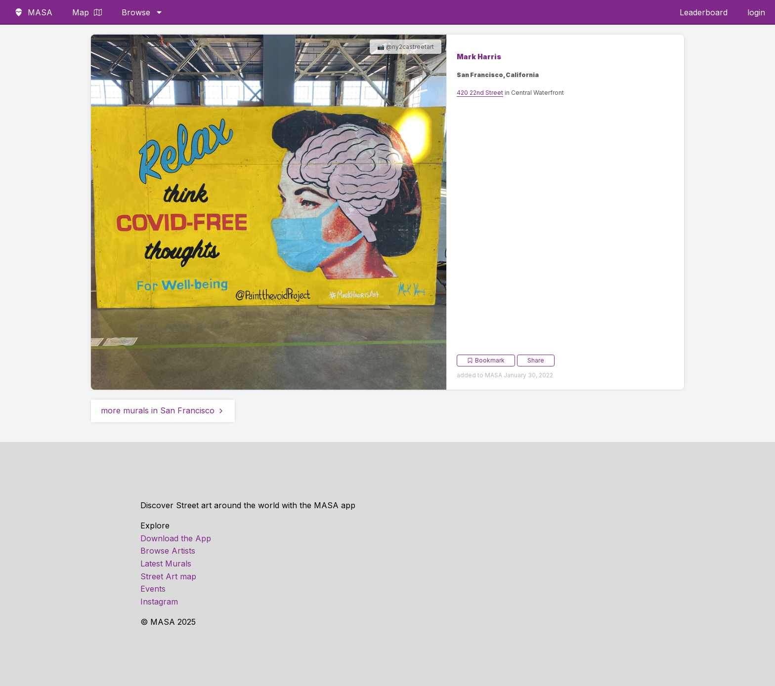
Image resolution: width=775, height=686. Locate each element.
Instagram (159, 601)
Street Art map (168, 576)
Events (153, 589)
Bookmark (486, 360)
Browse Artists (167, 551)
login (756, 12)
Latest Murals (165, 563)
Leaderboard (704, 12)
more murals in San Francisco (163, 410)
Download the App (175, 538)
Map (87, 12)
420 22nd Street (480, 92)
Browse (142, 12)
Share (535, 360)
